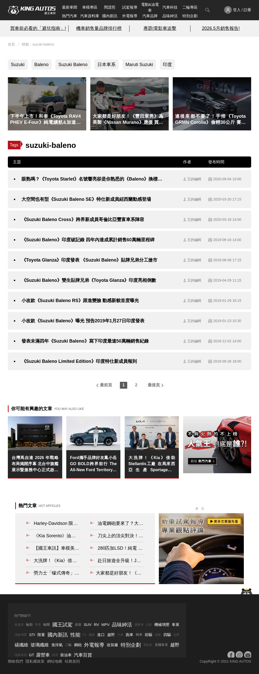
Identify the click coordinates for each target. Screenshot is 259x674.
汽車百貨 (83, 655)
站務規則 (72, 661)
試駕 (149, 624)
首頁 (11, 44)
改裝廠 (112, 645)
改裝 (78, 624)
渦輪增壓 (21, 635)
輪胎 (29, 624)
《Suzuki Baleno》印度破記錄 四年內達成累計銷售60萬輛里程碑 (88, 239)
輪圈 (46, 624)
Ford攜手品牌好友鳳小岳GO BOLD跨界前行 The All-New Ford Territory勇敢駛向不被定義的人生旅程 (93, 464)
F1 (84, 635)
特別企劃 (190, 16)
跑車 (129, 634)
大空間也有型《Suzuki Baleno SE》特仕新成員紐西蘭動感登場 (86, 199)
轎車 (139, 635)
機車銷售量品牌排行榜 (99, 28)
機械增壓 (161, 624)
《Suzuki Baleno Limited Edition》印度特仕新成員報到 (79, 361)
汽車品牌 (150, 16)
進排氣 (57, 645)
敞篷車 (19, 624)
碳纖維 (21, 644)
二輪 (68, 645)
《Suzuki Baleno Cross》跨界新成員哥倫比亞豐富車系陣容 (82, 219)
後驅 (158, 635)
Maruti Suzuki (139, 64)
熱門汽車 (69, 16)
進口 (101, 634)
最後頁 (154, 385)
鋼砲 (78, 645)
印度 (167, 64)
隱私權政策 (35, 661)
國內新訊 (109, 16)
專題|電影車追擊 (160, 28)
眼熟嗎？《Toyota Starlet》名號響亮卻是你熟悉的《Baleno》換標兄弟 (93, 179)
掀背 (55, 655)
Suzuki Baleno (73, 64)
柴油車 (66, 655)
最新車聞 (69, 7)
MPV (105, 624)
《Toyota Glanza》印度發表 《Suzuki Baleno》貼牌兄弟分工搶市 (89, 260)
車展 (175, 624)
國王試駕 (62, 624)
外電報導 (129, 16)
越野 (111, 634)
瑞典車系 (21, 655)
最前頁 (106, 385)
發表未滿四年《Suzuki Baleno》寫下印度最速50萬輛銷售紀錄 (85, 341)
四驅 (167, 634)
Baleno (41, 64)
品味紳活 (170, 16)
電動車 (147, 645)
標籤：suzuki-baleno (38, 44)
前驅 (148, 634)
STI (32, 634)
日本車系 (106, 64)
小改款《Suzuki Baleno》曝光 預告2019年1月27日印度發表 (82, 320)
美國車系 (161, 645)
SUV (88, 624)
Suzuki (18, 64)
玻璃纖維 (40, 644)
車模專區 (89, 7)
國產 (92, 635)
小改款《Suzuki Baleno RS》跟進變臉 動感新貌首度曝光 (80, 300)
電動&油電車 (150, 7)
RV (96, 624)
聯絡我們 (15, 661)
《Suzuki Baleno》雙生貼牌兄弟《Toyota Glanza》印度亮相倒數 (88, 280)
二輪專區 (190, 7)
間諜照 (109, 7)
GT (31, 655)
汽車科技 (170, 7)
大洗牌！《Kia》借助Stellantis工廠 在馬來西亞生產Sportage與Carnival (151, 464)
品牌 (176, 635)
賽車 (38, 624)
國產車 (139, 624)
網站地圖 (54, 661)
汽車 (120, 635)
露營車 (43, 655)
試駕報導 (129, 7)
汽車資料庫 (89, 16)
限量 (41, 634)
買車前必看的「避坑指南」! (38, 28)
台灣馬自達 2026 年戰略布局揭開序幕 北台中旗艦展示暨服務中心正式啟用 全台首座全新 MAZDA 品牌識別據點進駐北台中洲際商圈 (35, 464)
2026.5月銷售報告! (221, 28)
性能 (75, 635)
